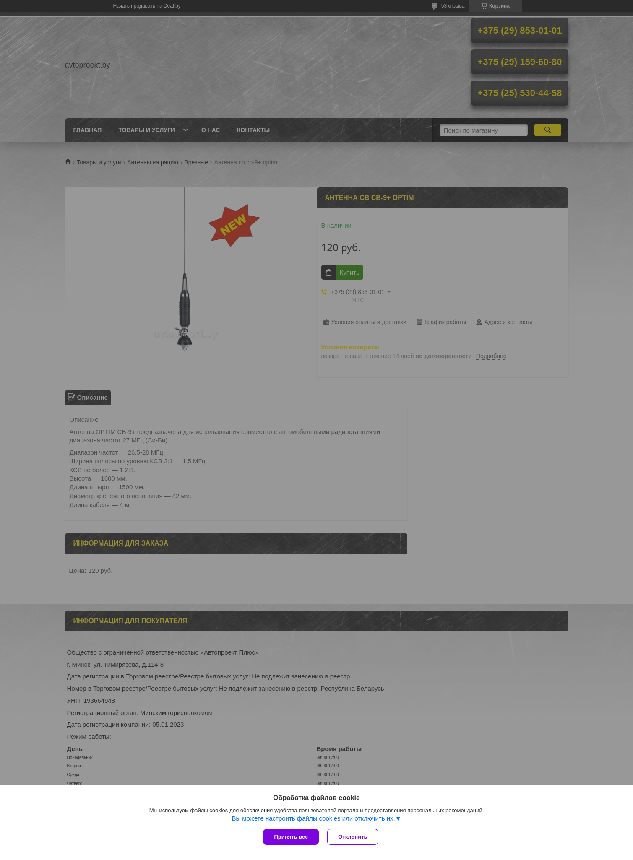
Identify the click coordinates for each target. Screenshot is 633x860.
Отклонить (352, 837)
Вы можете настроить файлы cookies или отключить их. (313, 818)
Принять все (291, 837)
